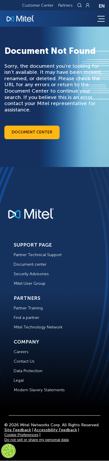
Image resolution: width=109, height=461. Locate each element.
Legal (19, 380)
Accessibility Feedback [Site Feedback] (55, 429)
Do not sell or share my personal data (36, 440)
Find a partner (26, 317)
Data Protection (28, 370)
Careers (21, 351)
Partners (65, 5)
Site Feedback (17, 429)
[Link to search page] (80, 5)
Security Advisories (31, 273)
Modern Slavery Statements (39, 389)
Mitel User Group (29, 283)
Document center (30, 264)
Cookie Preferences (21, 435)
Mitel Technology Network (38, 327)
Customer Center (37, 5)
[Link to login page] (87, 5)
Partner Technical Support (38, 254)
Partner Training (28, 308)
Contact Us (24, 361)
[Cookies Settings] (8, 451)
